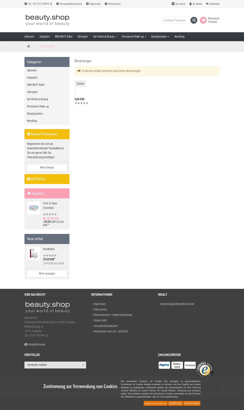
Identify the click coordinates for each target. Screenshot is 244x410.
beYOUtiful (36, 179)
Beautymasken (160, 36)
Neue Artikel (35, 239)
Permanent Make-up (134, 36)
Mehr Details (47, 167)
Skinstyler (83, 36)
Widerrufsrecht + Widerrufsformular (113, 315)
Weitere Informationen (156, 403)
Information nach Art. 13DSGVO (111, 331)
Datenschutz (113, 3)
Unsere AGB (100, 320)
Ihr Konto (197, 3)
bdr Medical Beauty (105, 36)
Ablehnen (175, 403)
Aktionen (29, 36)
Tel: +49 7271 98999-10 (38, 3)
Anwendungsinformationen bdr (177, 304)
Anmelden (215, 3)
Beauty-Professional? (42, 134)
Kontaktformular (34, 344)
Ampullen (44, 36)
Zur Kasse (180, 3)
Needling (179, 36)
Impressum (93, 3)
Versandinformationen (69, 3)
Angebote (35, 193)
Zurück (80, 83)
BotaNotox (49, 249)
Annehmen (191, 403)
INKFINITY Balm (63, 36)
